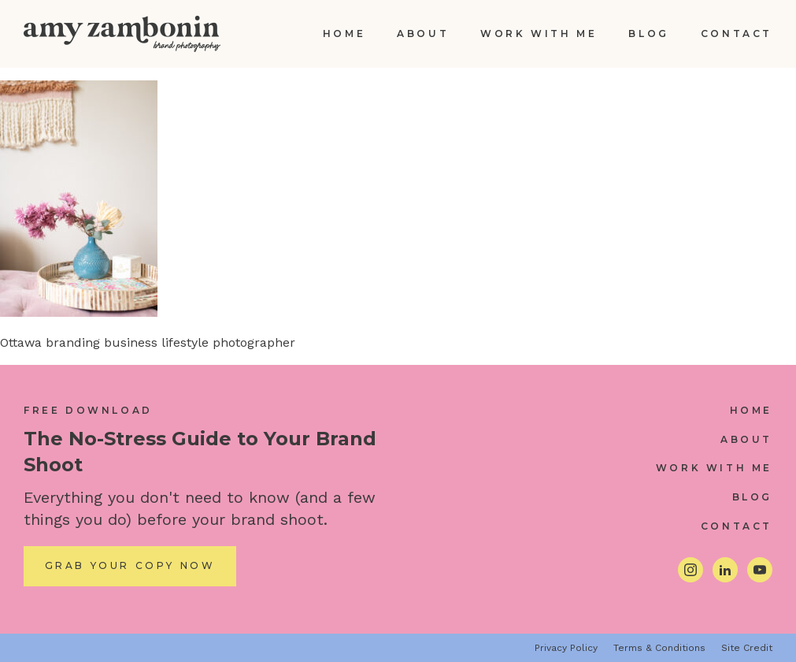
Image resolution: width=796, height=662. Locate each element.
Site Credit (746, 647)
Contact (736, 33)
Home (344, 33)
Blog (648, 33)
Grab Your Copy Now (130, 565)
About (423, 33)
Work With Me (538, 33)
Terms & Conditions (659, 647)
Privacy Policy (566, 647)
